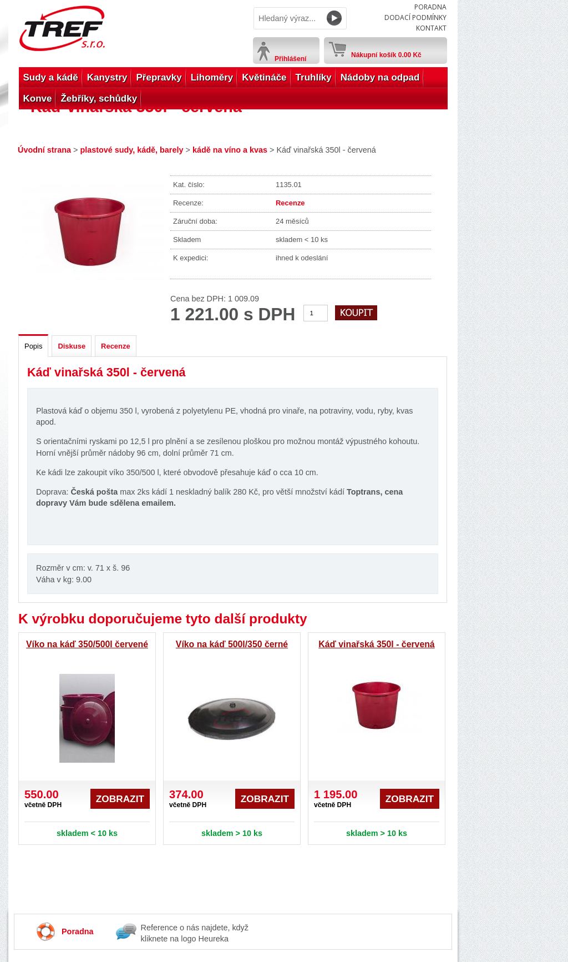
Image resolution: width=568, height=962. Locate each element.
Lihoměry (212, 77)
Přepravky (158, 77)
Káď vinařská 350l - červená (376, 644)
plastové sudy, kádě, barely (131, 149)
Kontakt (431, 28)
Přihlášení (290, 59)
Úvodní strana (44, 149)
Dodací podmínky (415, 17)
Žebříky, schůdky (98, 98)
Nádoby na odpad (380, 77)
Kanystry (107, 77)
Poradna (430, 7)
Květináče (264, 77)
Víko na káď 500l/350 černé (232, 644)
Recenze (290, 203)
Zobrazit (120, 798)
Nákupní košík (386, 53)
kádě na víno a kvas (229, 149)
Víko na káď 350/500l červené (87, 644)
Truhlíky (314, 77)
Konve (37, 98)
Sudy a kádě (50, 77)
